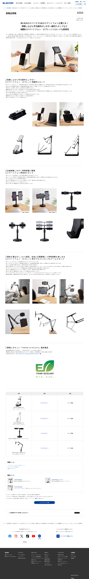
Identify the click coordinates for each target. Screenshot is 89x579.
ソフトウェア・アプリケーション (37, 558)
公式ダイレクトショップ (62, 558)
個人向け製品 (19, 3)
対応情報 (43, 3)
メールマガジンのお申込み (13, 466)
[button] (20, 552)
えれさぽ (46, 556)
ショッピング (58, 3)
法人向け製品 (27, 3)
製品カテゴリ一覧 (8, 554)
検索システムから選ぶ (22, 566)
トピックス (35, 3)
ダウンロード (50, 3)
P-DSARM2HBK (44, 433)
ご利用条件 (20, 574)
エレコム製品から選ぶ (22, 565)
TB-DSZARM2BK (43, 448)
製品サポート (47, 554)
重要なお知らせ (47, 561)
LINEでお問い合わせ (48, 564)
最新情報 (9, 8)
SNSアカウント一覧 (8, 574)
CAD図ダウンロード (35, 563)
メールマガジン (47, 563)
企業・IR (72, 554)
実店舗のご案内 (61, 554)
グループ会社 (73, 556)
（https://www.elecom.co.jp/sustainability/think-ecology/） (27, 353)
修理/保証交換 (47, 559)
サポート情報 (67, 3)
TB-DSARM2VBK (43, 402)
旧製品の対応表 (21, 568)
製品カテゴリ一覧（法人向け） (11, 556)
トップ (4, 8)
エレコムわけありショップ (63, 563)
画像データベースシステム (30, 498)
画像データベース (11, 468)
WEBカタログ (34, 559)
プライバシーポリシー (26, 574)
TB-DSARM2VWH (44, 418)
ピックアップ (20, 556)
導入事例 (6, 563)
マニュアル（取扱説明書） (36, 556)
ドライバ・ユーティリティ (36, 554)
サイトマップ (15, 574)
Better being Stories (21, 558)
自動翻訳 (49, 574)
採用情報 (72, 558)
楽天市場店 (60, 559)
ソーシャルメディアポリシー (36, 574)
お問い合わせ (47, 558)
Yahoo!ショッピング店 (62, 561)
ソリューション (8, 561)
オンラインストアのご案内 (63, 556)
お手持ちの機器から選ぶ (22, 563)
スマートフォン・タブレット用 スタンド (16, 465)
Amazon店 (60, 564)
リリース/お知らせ (21, 554)
